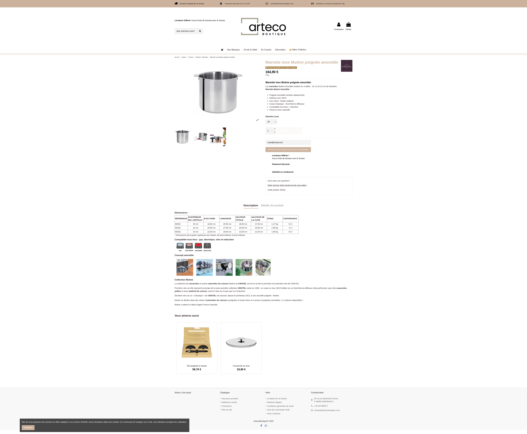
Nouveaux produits (230, 398)
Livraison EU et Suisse (277, 398)
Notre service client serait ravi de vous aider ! (287, 185)
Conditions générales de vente (280, 406)
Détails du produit (272, 205)
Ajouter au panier (289, 130)
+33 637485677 (321, 406)
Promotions (227, 406)
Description (251, 205)
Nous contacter (273, 413)
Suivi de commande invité (278, 410)
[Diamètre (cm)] (271, 121)
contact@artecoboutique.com (327, 410)
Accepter (28, 427)
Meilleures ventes (229, 402)
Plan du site (227, 410)
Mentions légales (274, 402)
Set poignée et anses (197, 366)
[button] (250, 50)
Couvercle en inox (241, 366)
